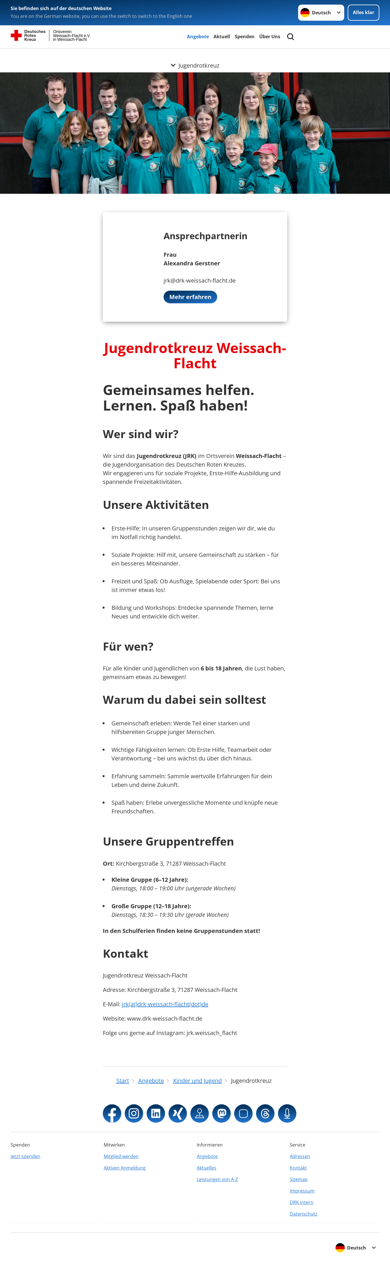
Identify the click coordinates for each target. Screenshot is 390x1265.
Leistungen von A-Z (217, 1179)
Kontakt (298, 1168)
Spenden (245, 36)
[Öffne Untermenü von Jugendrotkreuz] (195, 55)
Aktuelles (206, 1168)
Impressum (302, 1191)
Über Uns (269, 36)
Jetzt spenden (25, 1156)
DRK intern (301, 1202)
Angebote (198, 36)
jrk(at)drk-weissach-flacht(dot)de (165, 1004)
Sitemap (299, 1179)
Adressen (300, 1156)
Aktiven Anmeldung (125, 1168)
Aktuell (221, 36)
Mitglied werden (121, 1156)
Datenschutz (303, 1214)
